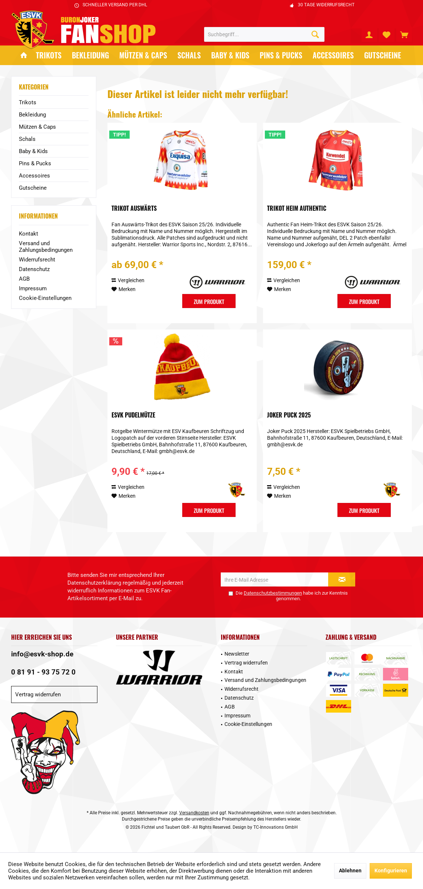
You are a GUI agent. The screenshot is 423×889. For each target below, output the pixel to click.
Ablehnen (350, 870)
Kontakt (28, 233)
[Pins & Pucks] (280, 55)
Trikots (27, 102)
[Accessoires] (333, 55)
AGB (24, 279)
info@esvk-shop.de (42, 654)
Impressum (33, 288)
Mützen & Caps (37, 127)
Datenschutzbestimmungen (273, 593)
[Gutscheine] (382, 55)
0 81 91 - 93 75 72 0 (43, 672)
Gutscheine (33, 188)
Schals (27, 139)
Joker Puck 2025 (289, 415)
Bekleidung (32, 114)
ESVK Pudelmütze (133, 415)
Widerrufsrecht (37, 259)
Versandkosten (194, 812)
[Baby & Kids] (230, 55)
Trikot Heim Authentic (296, 208)
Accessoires (34, 175)
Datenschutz (34, 269)
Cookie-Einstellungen (45, 298)
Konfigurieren (390, 870)
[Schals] (189, 55)
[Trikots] (49, 55)
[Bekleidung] (90, 55)
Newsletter (236, 654)
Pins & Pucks (35, 163)
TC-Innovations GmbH (275, 827)
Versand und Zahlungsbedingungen (46, 246)
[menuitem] (404, 34)
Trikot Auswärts (134, 208)
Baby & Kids (33, 151)
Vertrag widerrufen (38, 694)
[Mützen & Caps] (143, 55)
